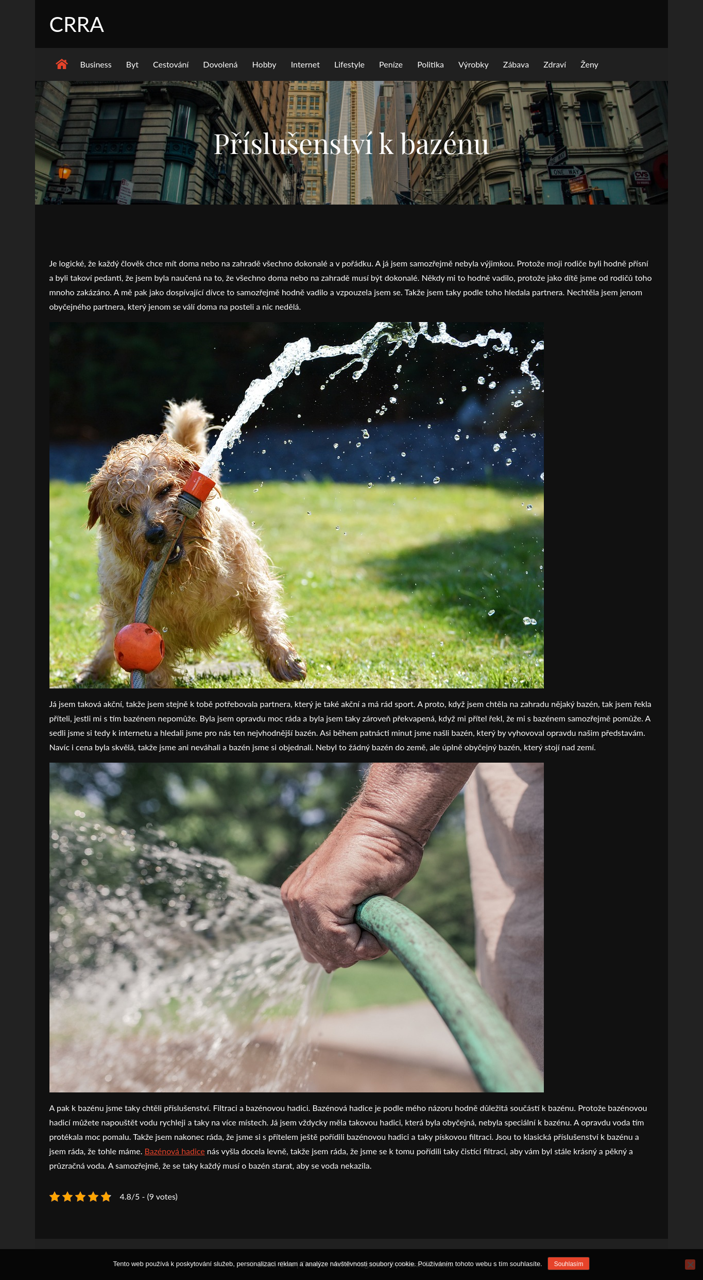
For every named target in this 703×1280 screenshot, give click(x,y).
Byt (132, 65)
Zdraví (554, 65)
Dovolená (220, 65)
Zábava (516, 65)
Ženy (589, 65)
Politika (430, 65)
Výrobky (473, 65)
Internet (305, 65)
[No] (690, 1264)
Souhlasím (569, 1264)
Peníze (391, 65)
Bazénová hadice (175, 1152)
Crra (77, 24)
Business (96, 65)
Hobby (264, 65)
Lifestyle (349, 65)
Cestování (170, 65)
